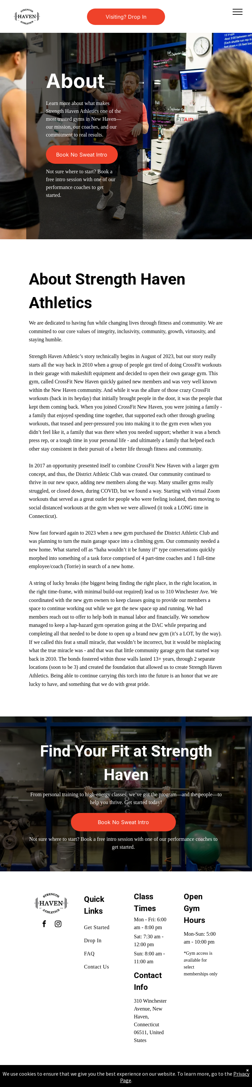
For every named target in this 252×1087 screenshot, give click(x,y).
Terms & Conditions (180, 1075)
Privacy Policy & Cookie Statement (85, 1075)
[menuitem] (107, 927)
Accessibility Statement (139, 1075)
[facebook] (44, 924)
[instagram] (58, 924)
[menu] (237, 11)
